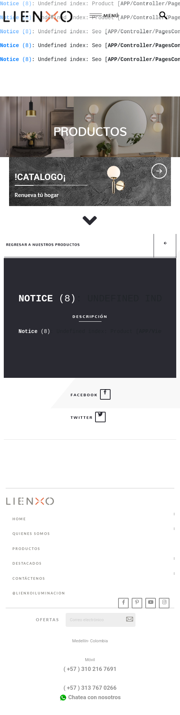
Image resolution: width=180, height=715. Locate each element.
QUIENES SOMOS (31, 534)
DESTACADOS (27, 563)
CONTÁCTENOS (28, 578)
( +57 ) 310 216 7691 (90, 669)
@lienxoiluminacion (38, 593)
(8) (16, 46)
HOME (19, 519)
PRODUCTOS (26, 549)
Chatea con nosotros (90, 697)
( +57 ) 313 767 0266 (90, 687)
